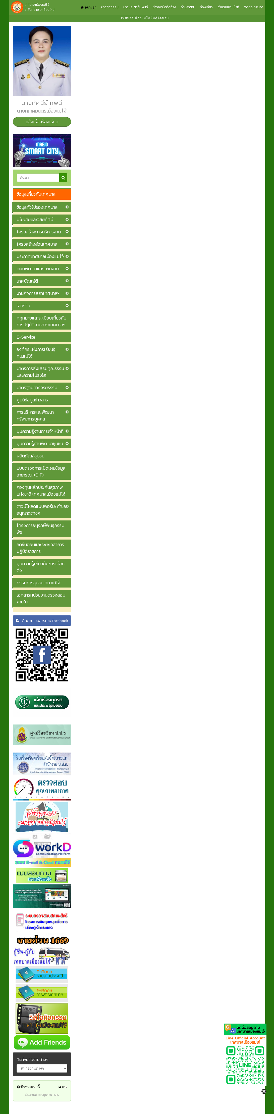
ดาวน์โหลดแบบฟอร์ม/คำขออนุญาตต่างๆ (41, 509)
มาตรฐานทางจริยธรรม (37, 387)
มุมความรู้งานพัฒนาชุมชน (40, 443)
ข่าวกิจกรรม (110, 7)
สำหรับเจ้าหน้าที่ (228, 7)
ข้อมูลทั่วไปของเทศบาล (37, 207)
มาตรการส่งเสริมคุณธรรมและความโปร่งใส (40, 372)
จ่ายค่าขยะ (188, 7)
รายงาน (23, 305)
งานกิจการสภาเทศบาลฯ (38, 293)
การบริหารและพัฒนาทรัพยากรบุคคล (35, 415)
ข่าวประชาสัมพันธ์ (135, 7)
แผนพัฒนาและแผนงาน (38, 268)
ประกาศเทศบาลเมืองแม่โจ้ (40, 256)
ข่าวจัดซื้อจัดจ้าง (164, 7)
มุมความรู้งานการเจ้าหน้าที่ (40, 431)
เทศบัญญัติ (27, 281)
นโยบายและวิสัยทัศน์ (35, 219)
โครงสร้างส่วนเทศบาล (37, 244)
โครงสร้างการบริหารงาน (39, 231)
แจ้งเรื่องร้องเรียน (42, 121)
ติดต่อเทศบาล (253, 7)
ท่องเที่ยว (206, 7)
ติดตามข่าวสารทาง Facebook (42, 620)
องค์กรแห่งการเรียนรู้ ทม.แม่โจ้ (36, 352)
